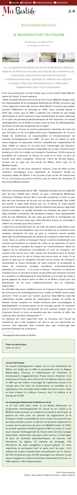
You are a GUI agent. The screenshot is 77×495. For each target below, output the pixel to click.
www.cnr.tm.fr (13, 347)
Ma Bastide (61, 2)
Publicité (26, 2)
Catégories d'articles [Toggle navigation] (38, 25)
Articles (14, 2)
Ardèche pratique (42, 2)
